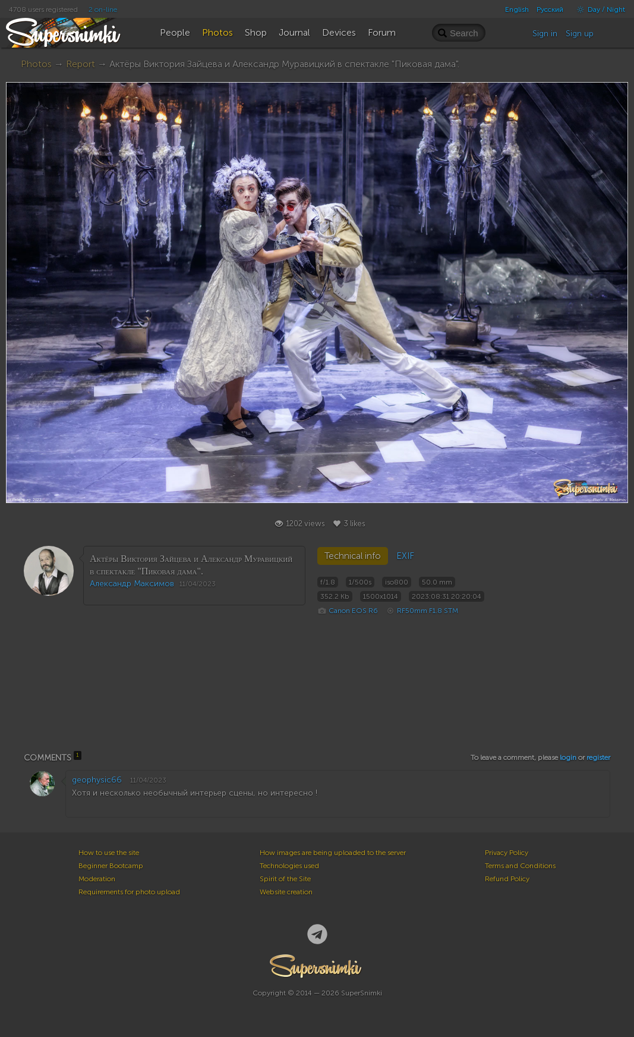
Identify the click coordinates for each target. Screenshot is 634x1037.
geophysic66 (97, 780)
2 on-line (103, 9)
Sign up (580, 34)
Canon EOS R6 (353, 611)
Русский (550, 9)
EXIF (405, 556)
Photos (36, 64)
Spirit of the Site (285, 879)
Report (80, 64)
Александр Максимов (132, 584)
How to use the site (108, 853)
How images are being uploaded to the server (333, 853)
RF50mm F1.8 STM (427, 611)
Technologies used (289, 866)
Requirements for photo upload (129, 892)
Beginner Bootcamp (110, 866)
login (568, 757)
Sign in (544, 34)
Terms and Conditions (520, 866)
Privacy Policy (506, 853)
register (598, 757)
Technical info (352, 556)
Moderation (96, 879)
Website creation (286, 892)
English (517, 9)
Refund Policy (507, 879)
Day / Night (598, 9)
